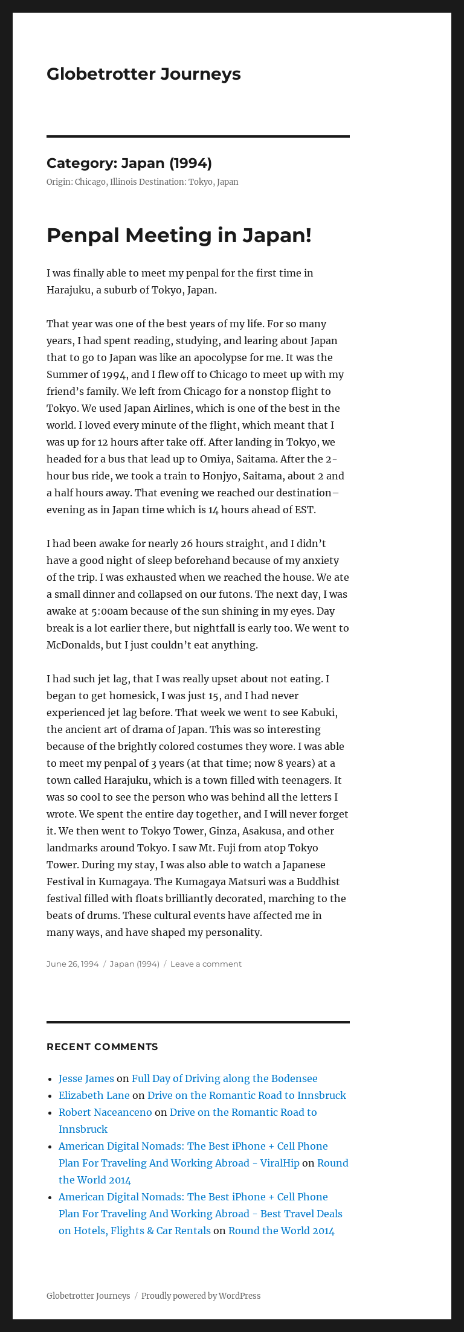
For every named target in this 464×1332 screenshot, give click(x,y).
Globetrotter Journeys (144, 73)
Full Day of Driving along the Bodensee (225, 1078)
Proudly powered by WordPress (201, 1296)
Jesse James (86, 1078)
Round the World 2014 (281, 1231)
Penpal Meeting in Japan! (179, 235)
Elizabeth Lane (94, 1095)
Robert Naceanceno (105, 1112)
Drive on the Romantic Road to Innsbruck (246, 1095)
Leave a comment (206, 964)
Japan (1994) (135, 964)
